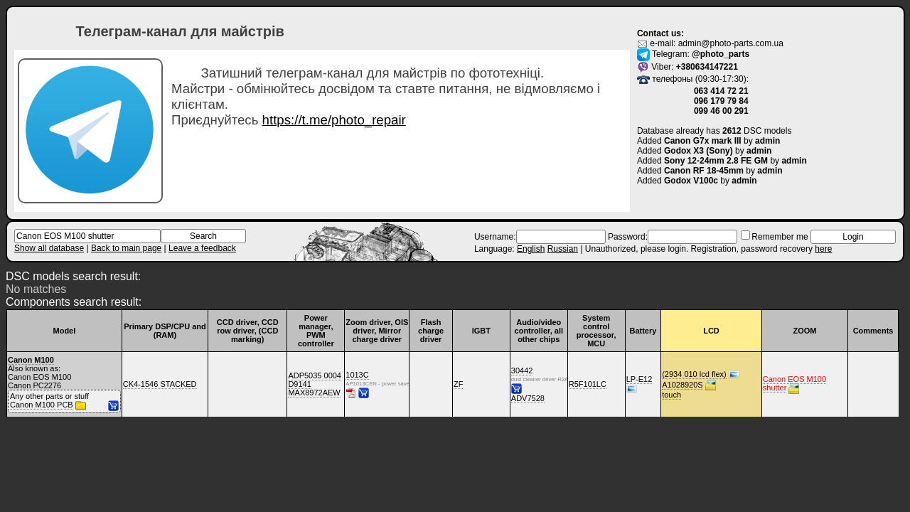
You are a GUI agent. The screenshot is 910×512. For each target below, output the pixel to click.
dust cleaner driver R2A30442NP (525, 379)
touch (671, 394)
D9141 (299, 384)
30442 (522, 370)
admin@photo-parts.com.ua (730, 43)
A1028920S (682, 384)
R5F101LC (587, 384)
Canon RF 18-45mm (704, 171)
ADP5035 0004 (314, 375)
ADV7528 (528, 398)
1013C (357, 374)
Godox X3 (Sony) (698, 151)
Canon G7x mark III (703, 141)
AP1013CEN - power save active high (360, 383)
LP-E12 (639, 379)
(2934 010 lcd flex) (694, 374)
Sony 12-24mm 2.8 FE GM (716, 161)
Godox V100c (691, 181)
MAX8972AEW (314, 392)
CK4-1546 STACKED (160, 384)
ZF (458, 384)
